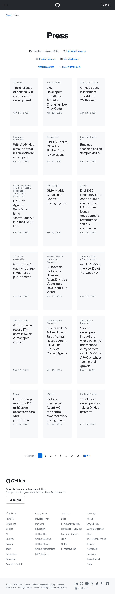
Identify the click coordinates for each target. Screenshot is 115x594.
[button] (81, 588)
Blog (89, 533)
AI (7, 533)
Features (10, 518)
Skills (63, 538)
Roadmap (10, 558)
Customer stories (95, 528)
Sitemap (60, 585)
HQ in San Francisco (76, 51)
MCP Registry (41, 554)
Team (8, 548)
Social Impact (93, 558)
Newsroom (92, 548)
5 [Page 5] (61, 455)
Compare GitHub (14, 564)
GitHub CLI (40, 533)
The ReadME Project (96, 538)
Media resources (46, 66)
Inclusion (91, 554)
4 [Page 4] (55, 455)
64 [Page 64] (72, 455)
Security (10, 538)
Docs (63, 518)
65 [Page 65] (78, 455)
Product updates (47, 58)
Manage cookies (25, 587)
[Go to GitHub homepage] (15, 481)
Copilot (9, 528)
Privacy (35, 585)
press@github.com (71, 66)
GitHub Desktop (43, 538)
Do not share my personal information (50, 587)
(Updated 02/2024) (47, 585)
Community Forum (70, 523)
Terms (27, 585)
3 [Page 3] (50, 455)
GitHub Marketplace (45, 548)
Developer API (42, 518)
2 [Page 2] (45, 455)
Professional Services (71, 528)
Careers (90, 544)
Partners (39, 523)
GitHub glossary (71, 58)
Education (40, 528)
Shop (89, 564)
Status (64, 544)
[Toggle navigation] (6, 5)
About (9, 14)
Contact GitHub (68, 548)
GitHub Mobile (42, 544)
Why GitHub (93, 523)
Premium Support (70, 533)
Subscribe (15, 499)
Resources (11, 554)
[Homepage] (57, 4)
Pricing (9, 544)
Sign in (106, 4)
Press (16, 14)
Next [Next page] (85, 455)
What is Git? (11, 587)
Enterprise (11, 523)
